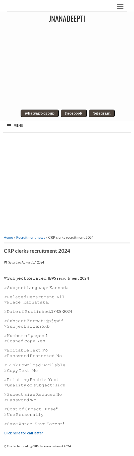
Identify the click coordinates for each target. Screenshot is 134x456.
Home (8, 237)
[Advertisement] (67, 182)
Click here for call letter (23, 433)
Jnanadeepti (67, 18)
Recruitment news (30, 237)
